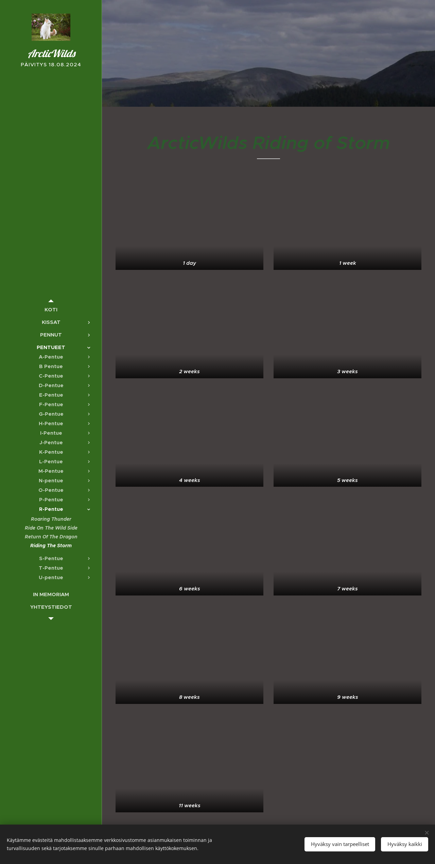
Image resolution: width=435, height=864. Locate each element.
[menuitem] (51, 309)
